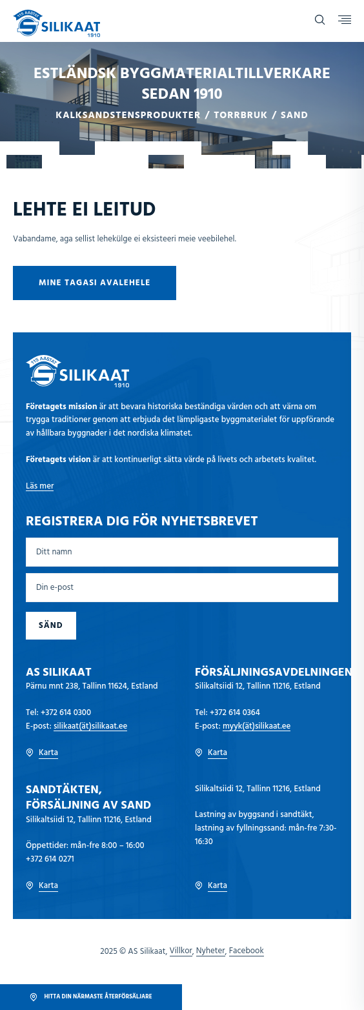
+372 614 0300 (66, 713)
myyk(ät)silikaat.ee (257, 726)
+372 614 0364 (235, 713)
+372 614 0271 (50, 859)
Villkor (181, 951)
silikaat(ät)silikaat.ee (90, 726)
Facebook (246, 951)
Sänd (51, 625)
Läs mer (40, 486)
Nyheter (210, 951)
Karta (42, 753)
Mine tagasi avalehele (94, 283)
